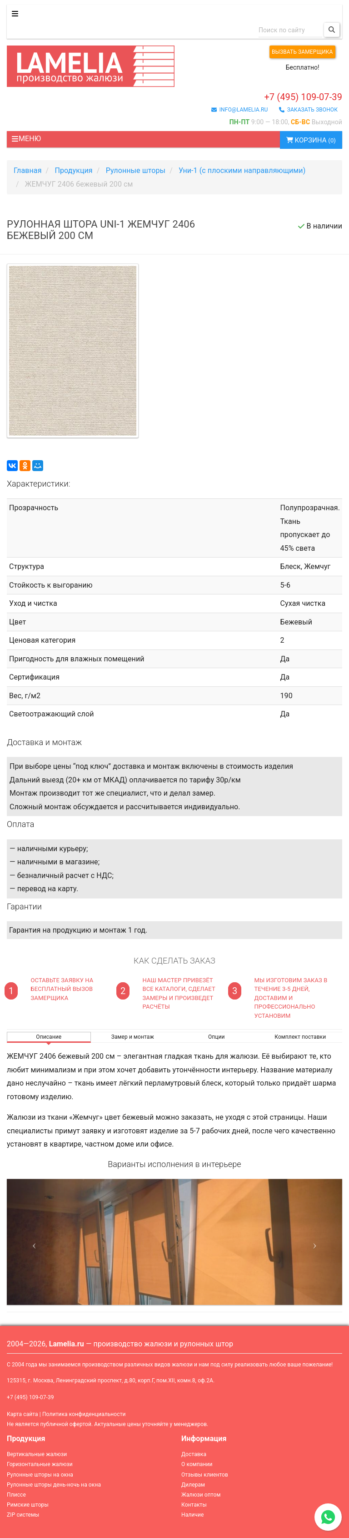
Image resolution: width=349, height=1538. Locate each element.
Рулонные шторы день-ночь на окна (54, 1485)
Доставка (193, 1454)
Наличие (192, 1515)
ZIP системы (23, 1515)
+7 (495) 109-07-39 (303, 96)
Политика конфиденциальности (84, 1414)
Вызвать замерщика (302, 52)
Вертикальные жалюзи (37, 1454)
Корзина (311, 140)
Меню (26, 138)
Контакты (194, 1505)
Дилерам (193, 1485)
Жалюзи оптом (200, 1495)
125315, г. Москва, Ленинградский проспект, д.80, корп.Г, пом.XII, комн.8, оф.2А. (110, 1380)
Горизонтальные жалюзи (40, 1464)
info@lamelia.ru (239, 110)
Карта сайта (22, 1414)
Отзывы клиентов (204, 1475)
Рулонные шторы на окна (40, 1475)
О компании (197, 1464)
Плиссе (16, 1495)
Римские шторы (28, 1505)
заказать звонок (308, 110)
